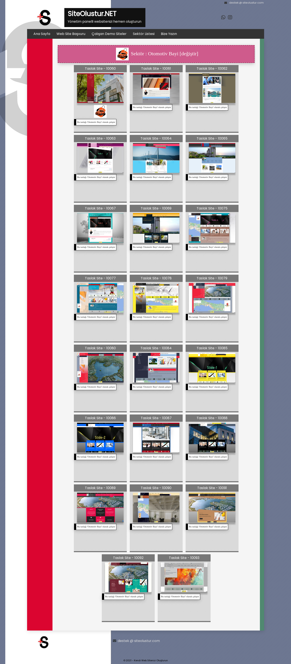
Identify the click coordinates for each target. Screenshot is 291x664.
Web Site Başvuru (71, 33)
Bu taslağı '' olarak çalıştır (96, 122)
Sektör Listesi (143, 33)
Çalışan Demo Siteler (109, 33)
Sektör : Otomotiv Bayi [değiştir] (157, 54)
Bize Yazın (169, 33)
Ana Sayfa (41, 33)
